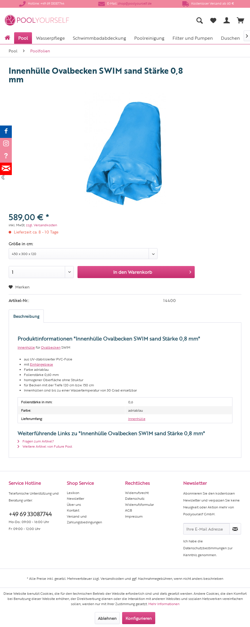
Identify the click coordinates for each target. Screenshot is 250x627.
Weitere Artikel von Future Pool (45, 446)
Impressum (134, 516)
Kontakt (73, 510)
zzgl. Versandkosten (41, 225)
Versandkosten (112, 578)
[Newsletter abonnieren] (235, 529)
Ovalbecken (50, 347)
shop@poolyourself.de (134, 3)
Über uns (74, 504)
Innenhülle (26, 347)
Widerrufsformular (139, 504)
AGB (128, 510)
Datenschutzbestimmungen (205, 548)
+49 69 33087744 (30, 513)
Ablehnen (107, 618)
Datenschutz (135, 498)
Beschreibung (26, 316)
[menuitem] (153, 20)
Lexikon (73, 492)
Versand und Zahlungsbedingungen (84, 519)
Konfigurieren (139, 618)
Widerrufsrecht (137, 492)
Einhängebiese (41, 364)
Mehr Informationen (163, 603)
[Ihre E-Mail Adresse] (206, 529)
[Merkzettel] (213, 20)
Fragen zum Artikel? (36, 441)
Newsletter (75, 498)
